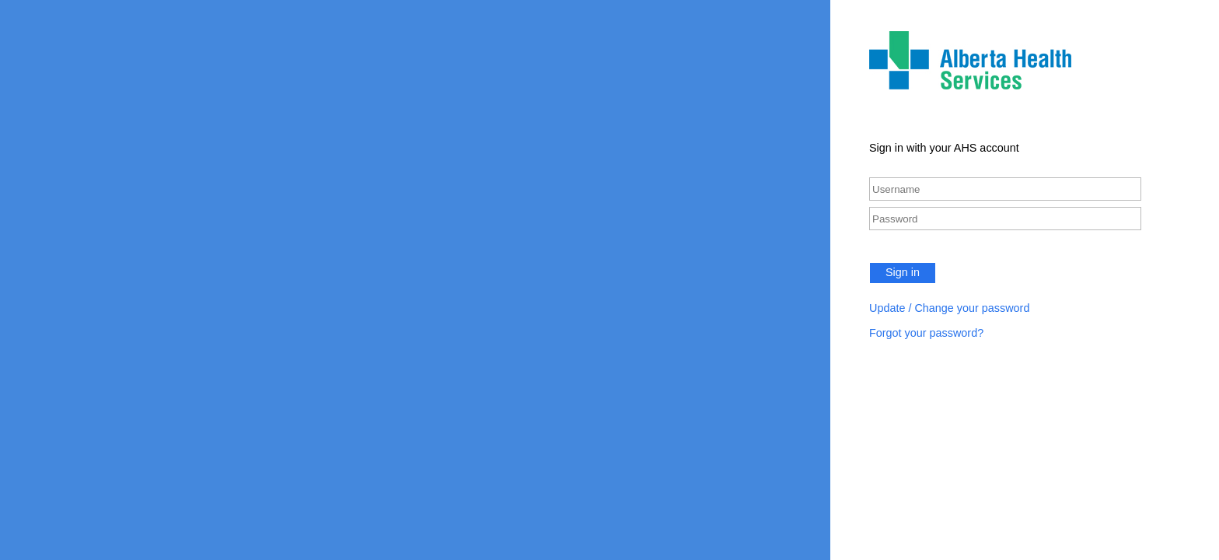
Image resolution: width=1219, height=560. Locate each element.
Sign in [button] (902, 272)
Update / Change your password (949, 308)
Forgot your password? (926, 333)
